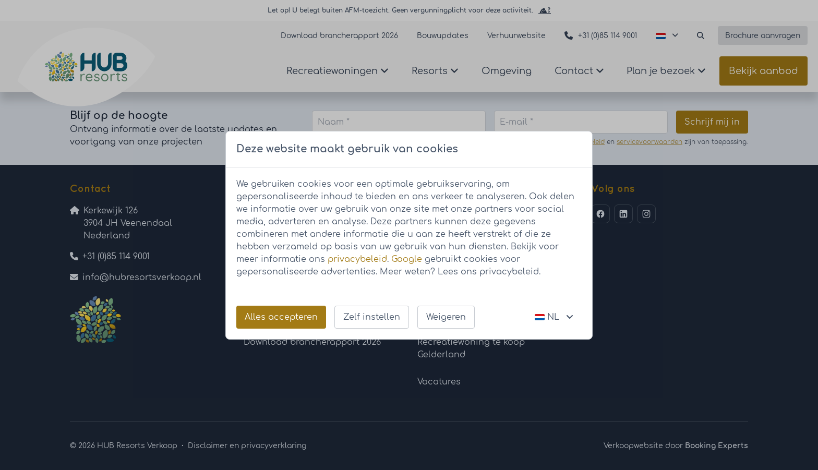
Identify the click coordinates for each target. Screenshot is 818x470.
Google (406, 259)
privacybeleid (357, 259)
